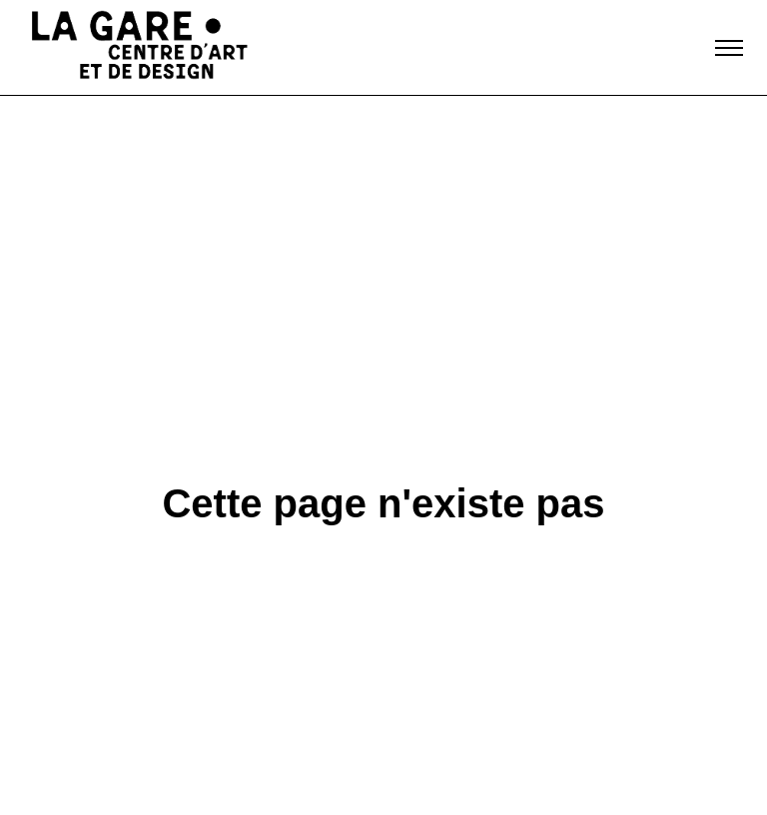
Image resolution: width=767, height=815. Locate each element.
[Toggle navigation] (729, 48)
